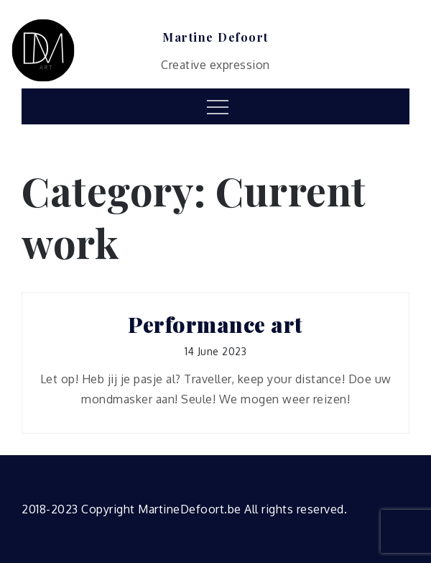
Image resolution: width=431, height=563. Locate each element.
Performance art (215, 325)
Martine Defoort (215, 37)
